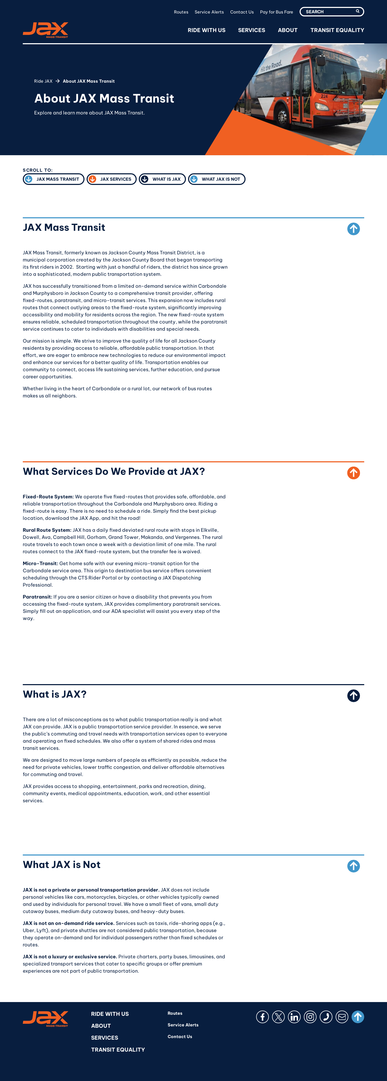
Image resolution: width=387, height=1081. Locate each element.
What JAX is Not (215, 180)
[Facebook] (262, 1017)
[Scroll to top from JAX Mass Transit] (353, 229)
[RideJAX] (45, 30)
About (288, 30)
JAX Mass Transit (52, 180)
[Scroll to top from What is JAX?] (353, 695)
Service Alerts (209, 12)
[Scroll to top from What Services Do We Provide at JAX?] (353, 473)
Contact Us (242, 12)
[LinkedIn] (294, 1017)
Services (251, 30)
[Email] (342, 1017)
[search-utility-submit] (358, 11)
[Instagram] (310, 1017)
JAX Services (110, 180)
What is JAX (161, 180)
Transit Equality (337, 30)
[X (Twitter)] (278, 1017)
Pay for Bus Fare (276, 12)
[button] (357, 11)
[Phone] (326, 1017)
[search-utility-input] (332, 11)
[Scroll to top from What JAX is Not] (353, 866)
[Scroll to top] (358, 1017)
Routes (181, 12)
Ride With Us (206, 30)
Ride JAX (43, 81)
